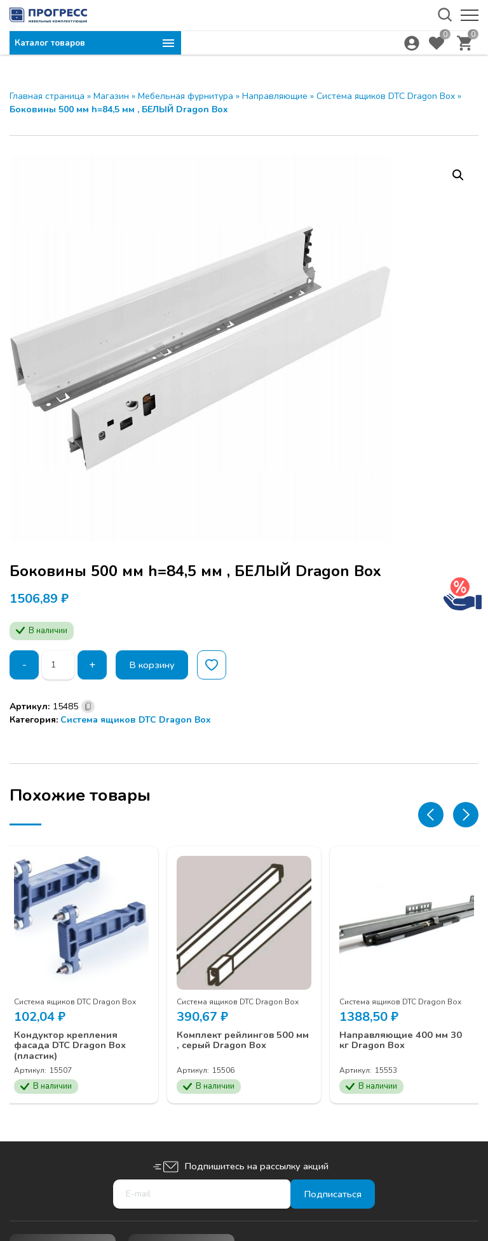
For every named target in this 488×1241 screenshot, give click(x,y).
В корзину (155, 665)
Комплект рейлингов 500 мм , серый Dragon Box (238, 1037)
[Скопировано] (88, 706)
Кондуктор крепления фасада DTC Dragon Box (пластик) (79, 1037)
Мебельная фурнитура (185, 96)
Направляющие (275, 96)
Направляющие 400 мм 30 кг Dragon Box (402, 1031)
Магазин (111, 96)
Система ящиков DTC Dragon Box (385, 96)
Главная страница (47, 96)
